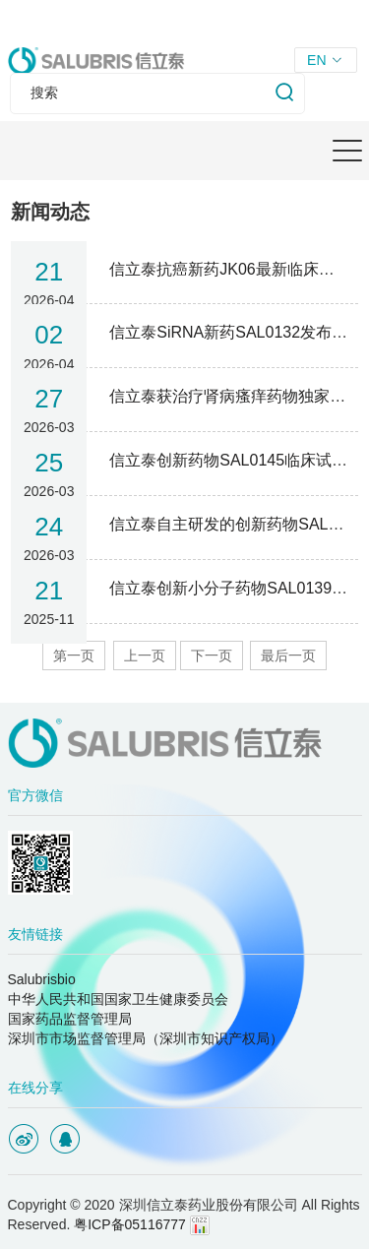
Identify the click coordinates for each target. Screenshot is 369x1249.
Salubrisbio (42, 979)
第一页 (73, 655)
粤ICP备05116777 (130, 1224)
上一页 (144, 655)
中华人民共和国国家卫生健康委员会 (118, 999)
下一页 (211, 655)
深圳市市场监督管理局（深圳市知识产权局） (145, 1038)
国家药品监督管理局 (70, 1019)
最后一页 (288, 655)
